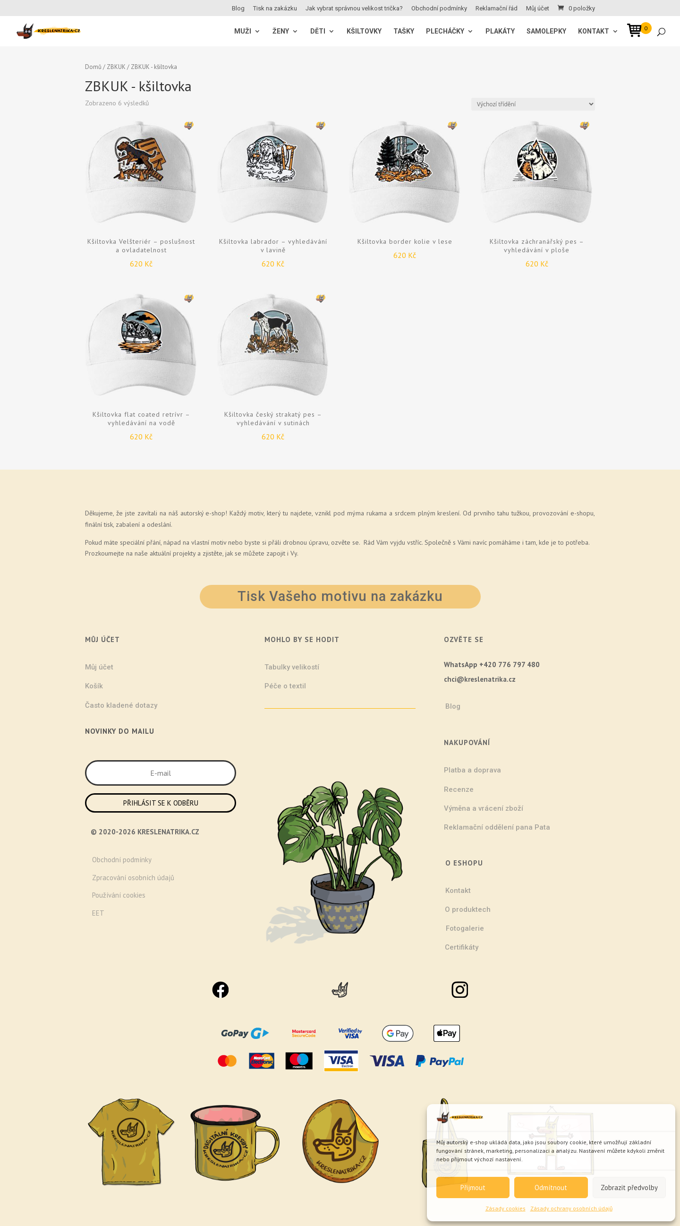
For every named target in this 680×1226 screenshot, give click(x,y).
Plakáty (500, 31)
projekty (184, 553)
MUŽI (242, 31)
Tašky (403, 31)
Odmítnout (551, 1187)
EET (98, 913)
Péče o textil (285, 686)
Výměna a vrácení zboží (483, 808)
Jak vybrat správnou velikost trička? (354, 8)
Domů (93, 67)
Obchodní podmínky (439, 8)
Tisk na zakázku (275, 8)
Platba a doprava (472, 770)
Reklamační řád (497, 8)
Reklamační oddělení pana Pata (497, 827)
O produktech (468, 909)
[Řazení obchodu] (533, 104)
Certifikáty (461, 947)
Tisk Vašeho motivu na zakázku (340, 596)
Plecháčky (445, 31)
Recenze (459, 789)
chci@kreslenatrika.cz (480, 679)
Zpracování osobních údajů (133, 877)
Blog (238, 8)
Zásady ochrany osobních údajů (571, 1208)
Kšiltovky (364, 31)
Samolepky (546, 31)
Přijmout (472, 1187)
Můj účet (537, 8)
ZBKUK (116, 67)
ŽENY (280, 31)
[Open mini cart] (637, 32)
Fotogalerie (465, 928)
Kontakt (593, 31)
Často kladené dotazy (121, 705)
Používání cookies (118, 895)
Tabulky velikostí (291, 667)
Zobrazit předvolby (629, 1187)
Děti (317, 31)
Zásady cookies (505, 1208)
